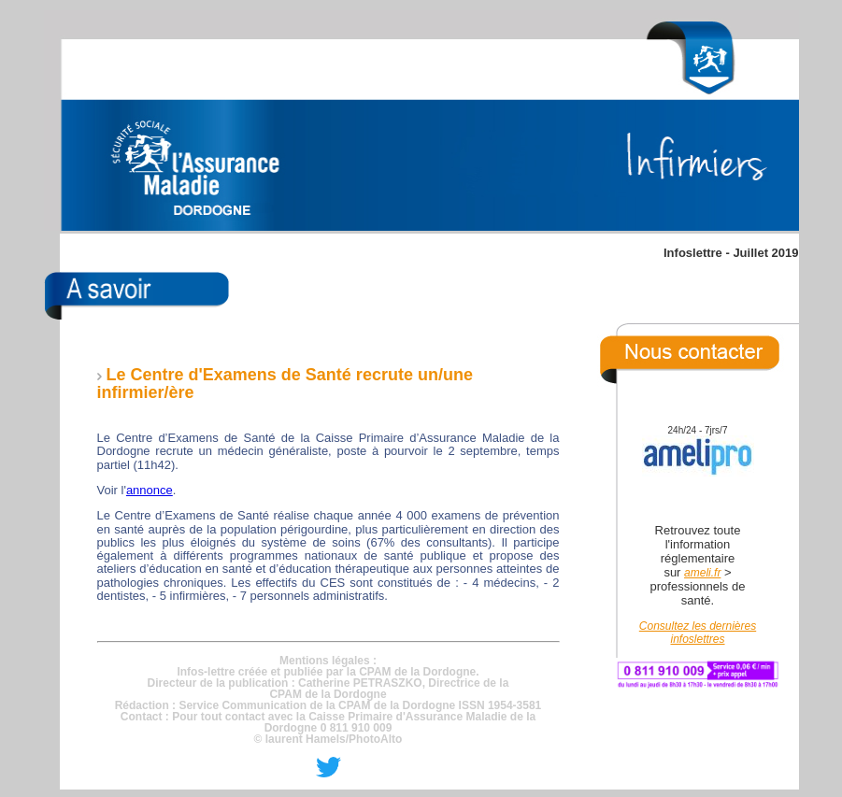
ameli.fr (702, 572)
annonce (149, 490)
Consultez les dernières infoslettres (697, 632)
